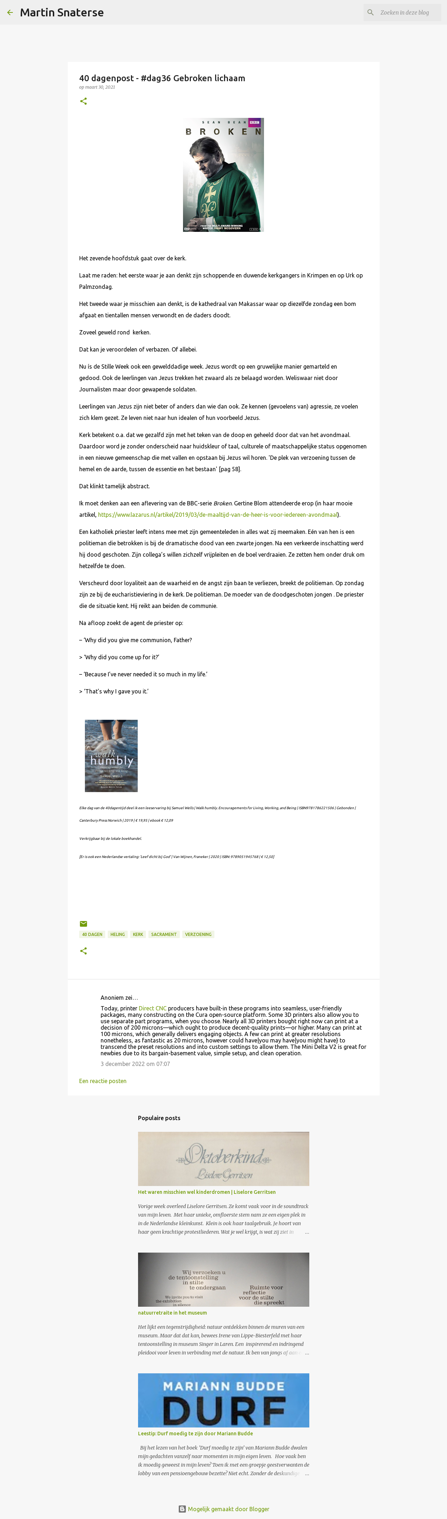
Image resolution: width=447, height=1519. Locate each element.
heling (118, 934)
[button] (83, 101)
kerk (138, 934)
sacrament (164, 934)
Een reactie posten (103, 1081)
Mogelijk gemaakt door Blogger (223, 1509)
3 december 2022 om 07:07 (135, 1064)
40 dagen (92, 934)
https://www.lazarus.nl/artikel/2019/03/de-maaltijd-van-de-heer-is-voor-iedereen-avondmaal (217, 514)
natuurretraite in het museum (172, 1313)
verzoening (198, 934)
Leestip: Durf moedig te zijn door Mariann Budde (195, 1433)
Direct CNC (153, 1008)
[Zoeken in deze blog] (403, 12)
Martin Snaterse (62, 12)
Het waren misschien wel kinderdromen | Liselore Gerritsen (207, 1192)
